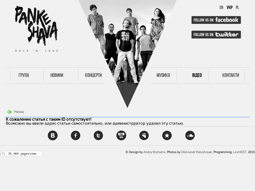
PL (237, 7)
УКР (229, 7)
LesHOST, (240, 152)
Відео (197, 75)
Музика (163, 75)
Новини (56, 75)
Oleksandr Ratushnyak (196, 152)
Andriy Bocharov (154, 152)
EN (221, 7)
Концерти (93, 75)
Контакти (230, 75)
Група (24, 75)
